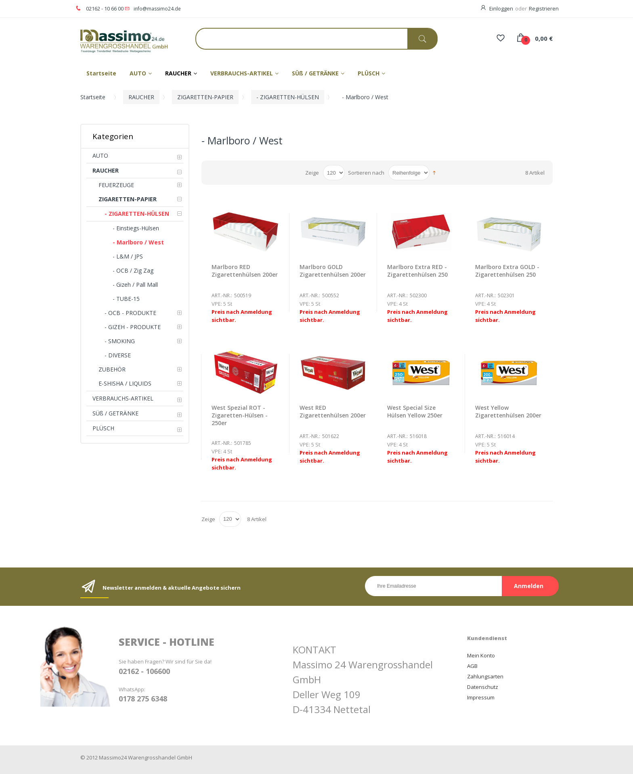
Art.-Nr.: (222, 295)
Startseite (92, 97)
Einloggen (501, 8)
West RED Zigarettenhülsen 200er (333, 411)
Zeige (312, 172)
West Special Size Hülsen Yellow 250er (414, 411)
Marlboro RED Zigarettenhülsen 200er (245, 270)
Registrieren (544, 8)
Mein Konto (481, 655)
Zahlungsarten (485, 676)
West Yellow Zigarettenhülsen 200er (508, 411)
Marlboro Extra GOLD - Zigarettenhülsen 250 (507, 270)
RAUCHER (141, 97)
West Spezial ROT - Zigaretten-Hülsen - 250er (240, 415)
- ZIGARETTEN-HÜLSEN (287, 97)
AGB (472, 666)
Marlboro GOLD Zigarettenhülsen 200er (333, 270)
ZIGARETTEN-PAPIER (205, 97)
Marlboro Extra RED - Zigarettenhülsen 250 (417, 270)
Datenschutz (482, 687)
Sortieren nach (366, 172)
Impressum (481, 697)
